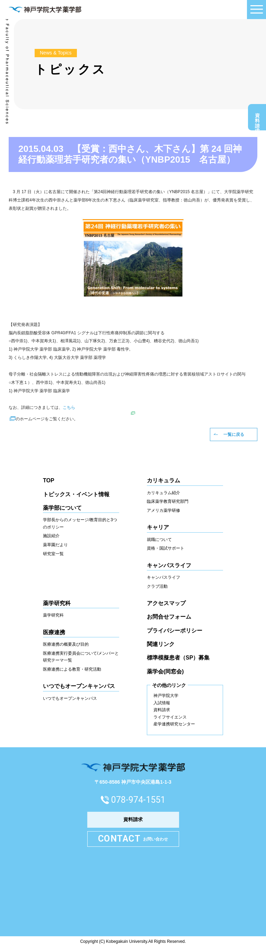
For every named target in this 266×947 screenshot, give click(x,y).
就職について (159, 539)
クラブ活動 (157, 586)
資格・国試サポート (165, 548)
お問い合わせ (133, 839)
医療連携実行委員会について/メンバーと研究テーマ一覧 (81, 657)
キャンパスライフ (163, 577)
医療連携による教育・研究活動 (72, 669)
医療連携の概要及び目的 (66, 644)
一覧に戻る (233, 434)
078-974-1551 (138, 800)
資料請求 (257, 119)
